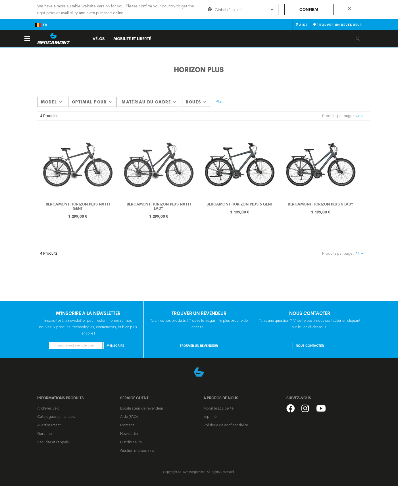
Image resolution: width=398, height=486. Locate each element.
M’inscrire (115, 346)
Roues (196, 102)
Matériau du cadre (149, 102)
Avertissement (49, 425)
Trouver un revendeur (199, 346)
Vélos (99, 38)
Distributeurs (131, 442)
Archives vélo (48, 408)
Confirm (308, 9)
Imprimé (209, 416)
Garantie (44, 433)
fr (41, 24)
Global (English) (239, 9)
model (51, 102)
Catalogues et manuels (56, 416)
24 (359, 116)
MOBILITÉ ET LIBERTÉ (132, 38)
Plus (219, 101)
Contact (127, 425)
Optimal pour (92, 102)
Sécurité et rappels (53, 442)
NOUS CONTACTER (310, 346)
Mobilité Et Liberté (218, 408)
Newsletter (129, 433)
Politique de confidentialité (225, 425)
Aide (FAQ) (129, 416)
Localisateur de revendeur (141, 408)
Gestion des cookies (137, 450)
